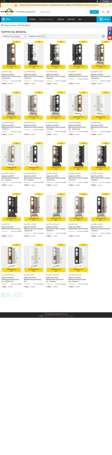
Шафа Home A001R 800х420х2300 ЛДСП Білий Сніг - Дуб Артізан (77, 127)
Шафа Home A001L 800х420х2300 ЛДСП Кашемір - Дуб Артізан (33, 228)
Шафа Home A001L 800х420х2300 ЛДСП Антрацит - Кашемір (100, 178)
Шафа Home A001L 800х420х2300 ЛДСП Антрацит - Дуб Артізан (56, 178)
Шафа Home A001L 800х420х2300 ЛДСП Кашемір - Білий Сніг (55, 228)
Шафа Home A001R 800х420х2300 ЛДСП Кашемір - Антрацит (55, 127)
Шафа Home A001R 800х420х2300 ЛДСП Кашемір (33, 126)
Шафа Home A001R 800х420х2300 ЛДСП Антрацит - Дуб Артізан (11, 76)
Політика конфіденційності (66, 316)
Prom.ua (65, 314)
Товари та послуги (46, 19)
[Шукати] (94, 12)
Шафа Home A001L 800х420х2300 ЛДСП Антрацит (11, 228)
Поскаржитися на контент (51, 316)
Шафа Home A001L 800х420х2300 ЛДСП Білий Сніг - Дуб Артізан (10, 279)
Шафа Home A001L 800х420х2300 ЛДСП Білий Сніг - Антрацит (77, 279)
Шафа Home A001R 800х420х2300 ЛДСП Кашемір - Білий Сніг (11, 127)
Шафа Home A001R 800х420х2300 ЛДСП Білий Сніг (99, 127)
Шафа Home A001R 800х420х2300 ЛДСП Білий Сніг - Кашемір (10, 178)
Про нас (61, 19)
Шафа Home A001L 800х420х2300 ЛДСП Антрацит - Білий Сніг (78, 178)
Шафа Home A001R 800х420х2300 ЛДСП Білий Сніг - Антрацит (32, 178)
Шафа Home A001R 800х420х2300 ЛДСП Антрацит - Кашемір (56, 76)
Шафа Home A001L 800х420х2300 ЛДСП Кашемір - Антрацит (100, 228)
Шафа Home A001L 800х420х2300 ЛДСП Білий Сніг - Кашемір (54, 279)
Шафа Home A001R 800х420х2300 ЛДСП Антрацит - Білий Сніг (34, 76)
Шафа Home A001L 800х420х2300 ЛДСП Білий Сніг (32, 279)
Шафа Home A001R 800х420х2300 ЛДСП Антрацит (78, 75)
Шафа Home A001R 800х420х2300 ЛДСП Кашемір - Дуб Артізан (100, 76)
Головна (32, 19)
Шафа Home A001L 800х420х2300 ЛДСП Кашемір (78, 228)
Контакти (71, 19)
